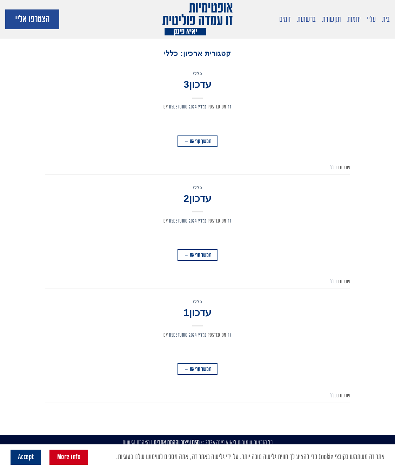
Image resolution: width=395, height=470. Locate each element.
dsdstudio (178, 107)
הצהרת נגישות (136, 442)
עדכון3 (197, 84)
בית (386, 19)
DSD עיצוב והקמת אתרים (177, 442)
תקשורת (331, 19)
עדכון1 (197, 312)
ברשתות (306, 19)
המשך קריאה (197, 141)
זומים (285, 19)
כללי (197, 73)
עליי (371, 19)
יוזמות (354, 19)
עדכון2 (197, 198)
